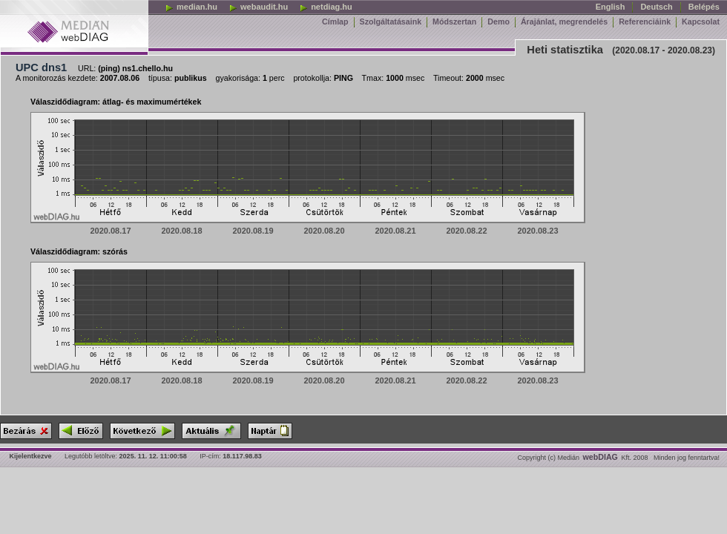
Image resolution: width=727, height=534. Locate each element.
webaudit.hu (258, 6)
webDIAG (600, 456)
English (610, 6)
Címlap (335, 21)
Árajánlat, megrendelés (564, 21)
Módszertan (454, 21)
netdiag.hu (325, 6)
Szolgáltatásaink (391, 21)
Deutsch (656, 6)
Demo (498, 21)
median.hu (191, 6)
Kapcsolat (701, 21)
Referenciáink (645, 21)
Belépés (704, 6)
